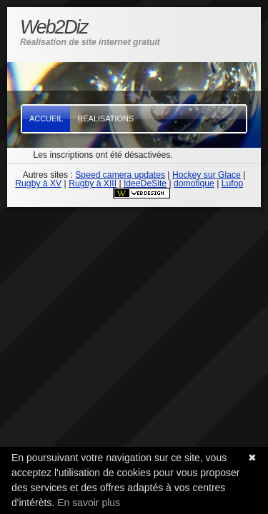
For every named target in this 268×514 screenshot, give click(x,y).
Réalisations (105, 118)
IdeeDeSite (145, 183)
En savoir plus (88, 502)
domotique (194, 183)
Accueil (46, 118)
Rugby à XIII (92, 183)
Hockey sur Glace (206, 175)
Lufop (232, 183)
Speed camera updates (120, 175)
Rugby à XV (38, 183)
